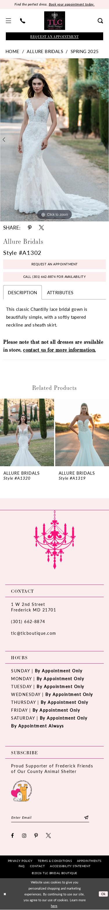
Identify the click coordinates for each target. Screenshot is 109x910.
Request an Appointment (54, 264)
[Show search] (100, 20)
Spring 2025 (85, 51)
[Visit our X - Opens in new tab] (48, 835)
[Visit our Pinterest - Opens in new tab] (36, 835)
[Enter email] (50, 817)
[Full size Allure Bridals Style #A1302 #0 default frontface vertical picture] (54, 140)
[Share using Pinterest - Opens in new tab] (29, 227)
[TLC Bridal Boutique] (54, 20)
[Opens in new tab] (21, 790)
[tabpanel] (54, 140)
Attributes (60, 292)
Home (12, 51)
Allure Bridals (45, 51)
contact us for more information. (59, 349)
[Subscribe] (87, 817)
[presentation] (27, 433)
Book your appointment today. (72, 4)
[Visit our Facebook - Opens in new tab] (13, 835)
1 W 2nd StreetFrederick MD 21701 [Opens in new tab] (33, 607)
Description (22, 292)
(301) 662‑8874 (28, 622)
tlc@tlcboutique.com (33, 633)
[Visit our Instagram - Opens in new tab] (24, 835)
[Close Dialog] (4, 894)
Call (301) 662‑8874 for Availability (54, 277)
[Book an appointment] (54, 36)
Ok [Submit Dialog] (103, 894)
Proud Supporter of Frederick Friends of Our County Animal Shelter (52, 768)
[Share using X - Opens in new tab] (41, 227)
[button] (8, 20)
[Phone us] (23, 20)
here (54, 906)
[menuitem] (8, 20)
